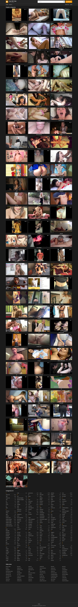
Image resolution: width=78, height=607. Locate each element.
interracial (33, 525)
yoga (67, 545)
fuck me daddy (61, 120)
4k (11, 506)
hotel (39, 403)
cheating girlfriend (39, 374)
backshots (11, 532)
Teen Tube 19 (42, 579)
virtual (16, 388)
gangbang (22, 555)
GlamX (41, 569)
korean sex (33, 553)
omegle (45, 550)
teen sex (16, 205)
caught (11, 560)
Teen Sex (30, 566)
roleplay (39, 318)
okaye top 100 (8, 574)
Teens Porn (8, 579)
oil (45, 543)
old (45, 545)
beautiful (39, 191)
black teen (17, 233)
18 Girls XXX (42, 566)
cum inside (39, 176)
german (22, 560)
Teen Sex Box (30, 568)
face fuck (22, 532)
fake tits (22, 538)
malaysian (45, 509)
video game (67, 512)
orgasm (45, 556)
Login (71, 4)
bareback (16, 445)
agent (11, 514)
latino (45, 496)
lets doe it (45, 501)
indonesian (33, 522)
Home (7, 4)
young (61, 21)
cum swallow (39, 247)
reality (56, 522)
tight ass (61, 417)
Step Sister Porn (31, 569)
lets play (39, 219)
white (39, 473)
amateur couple (11, 522)
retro (56, 529)
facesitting (22, 535)
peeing (56, 504)
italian (33, 529)
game (39, 290)
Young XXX (8, 569)
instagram (33, 524)
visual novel (67, 520)
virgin (67, 517)
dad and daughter (38, 78)
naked (45, 525)
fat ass (22, 543)
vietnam (39, 148)
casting (11, 558)
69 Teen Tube (8, 566)
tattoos (56, 555)
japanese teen (39, 106)
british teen (61, 275)
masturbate (45, 514)
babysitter (11, 530)
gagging (16, 487)
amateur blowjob (11, 519)
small (61, 49)
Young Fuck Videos (54, 574)
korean (33, 552)
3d (61, 388)
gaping (22, 558)
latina (45, 493)
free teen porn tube (9, 571)
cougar (39, 459)
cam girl (38, 360)
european (22, 529)
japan (61, 134)
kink (33, 547)
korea (33, 550)
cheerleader (16, 473)
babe (11, 529)
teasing (56, 560)
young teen (39, 21)
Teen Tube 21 (64, 571)
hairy (33, 499)
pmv (61, 374)
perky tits (61, 290)
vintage (67, 515)
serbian (56, 542)
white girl (39, 261)
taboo (56, 550)
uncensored (16, 148)
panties (56, 494)
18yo (16, 92)
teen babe (67, 496)
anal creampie (61, 162)
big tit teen (61, 304)
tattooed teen (56, 553)
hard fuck (33, 506)
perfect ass (56, 507)
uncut (67, 502)
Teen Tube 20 (64, 579)
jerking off (33, 540)
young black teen (61, 205)
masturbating (45, 515)
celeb (22, 493)
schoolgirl (56, 535)
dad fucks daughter (61, 92)
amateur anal (16, 120)
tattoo (56, 552)
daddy (22, 501)
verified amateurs (67, 507)
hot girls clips (42, 576)
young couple (67, 550)
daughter (39, 63)
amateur (11, 515)
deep (22, 507)
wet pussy (67, 534)
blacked (38, 388)
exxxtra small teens (61, 78)
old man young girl (61, 106)
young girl (17, 21)
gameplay (22, 553)
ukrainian (16, 134)
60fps (11, 507)
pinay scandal (61, 332)
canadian (11, 552)
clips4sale (39, 417)
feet (22, 547)
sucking (38, 275)
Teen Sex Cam (42, 577)
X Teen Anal (64, 577)
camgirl (11, 550)
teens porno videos (31, 572)
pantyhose (56, 496)
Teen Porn (7, 580)
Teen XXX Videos (65, 574)
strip (17, 162)
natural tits (45, 530)
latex (33, 558)
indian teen (33, 520)
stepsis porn (19, 568)
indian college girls (61, 360)
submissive (17, 346)
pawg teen (56, 501)
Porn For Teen (53, 569)
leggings (45, 497)
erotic (22, 525)
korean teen (16, 431)
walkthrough (67, 525)
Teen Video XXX (8, 576)
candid (11, 553)
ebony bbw (22, 519)
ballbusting (11, 534)
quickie (56, 511)
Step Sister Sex (64, 572)
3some (11, 504)
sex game (56, 547)
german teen (33, 493)
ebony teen (22, 520)
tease (56, 558)
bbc (11, 540)
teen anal (67, 494)
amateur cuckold (11, 524)
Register (67, 4)
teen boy (39, 92)
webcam (67, 530)
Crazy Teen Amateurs (21, 576)
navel (45, 532)
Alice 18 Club (53, 579)
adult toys (11, 511)
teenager (39, 49)
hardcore (33, 509)
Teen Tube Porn (42, 571)
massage (45, 511)
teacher (56, 556)
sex (56, 543)
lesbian (45, 499)
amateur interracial (16, 304)
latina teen (45, 494)
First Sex (18, 571)
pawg (56, 499)
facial (22, 537)
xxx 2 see (18, 574)
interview (61, 403)
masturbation (45, 517)
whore (67, 540)
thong (61, 318)
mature (45, 520)
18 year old (11, 494)
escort (22, 527)
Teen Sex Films (31, 577)
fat (16, 374)
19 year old (11, 497)
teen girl (16, 78)
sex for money (56, 545)
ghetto (33, 496)
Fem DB (7, 568)
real (16, 49)
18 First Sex (53, 571)
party (56, 497)
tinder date (16, 403)
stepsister (61, 191)
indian (33, 517)
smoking (61, 445)
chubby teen (39, 346)
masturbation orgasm (45, 519)
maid (45, 507)
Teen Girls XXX (8, 572)
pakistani (56, 493)
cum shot (16, 318)
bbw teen (11, 543)
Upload (68, 1)
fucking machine (61, 459)
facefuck (22, 534)
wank (67, 527)
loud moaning (61, 346)
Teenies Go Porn (42, 572)
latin (33, 560)
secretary (56, 538)
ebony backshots (22, 517)
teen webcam (61, 63)
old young (45, 548)
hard (61, 148)
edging (22, 522)
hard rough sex (33, 507)
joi (33, 543)
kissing (33, 548)
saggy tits (56, 532)
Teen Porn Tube (20, 569)
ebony (22, 515)
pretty (16, 275)
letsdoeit (45, 504)
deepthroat (22, 511)
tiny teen (61, 35)
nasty (45, 527)
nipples (45, 535)
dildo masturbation (16, 459)
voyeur (67, 522)
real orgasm (61, 176)
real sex (38, 233)
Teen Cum (52, 580)
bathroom (11, 538)
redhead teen (56, 527)
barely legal (16, 63)
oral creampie (16, 417)
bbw (11, 542)
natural (45, 529)
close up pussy (39, 134)
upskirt (67, 504)
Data (29, 571)
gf (33, 494)
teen (17, 191)
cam (11, 547)
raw (39, 162)
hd (33, 511)
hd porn (33, 512)
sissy (61, 473)
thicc (17, 290)
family (16, 176)
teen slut (61, 431)
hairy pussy (33, 501)
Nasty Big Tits (19, 572)
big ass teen (39, 431)
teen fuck (41, 574)
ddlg (22, 506)
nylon (45, 540)
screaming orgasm (56, 537)
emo (22, 524)
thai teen (16, 219)
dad (22, 496)
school (56, 534)
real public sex (56, 519)
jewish (33, 542)
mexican (45, 522)
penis (56, 506)
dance (22, 502)
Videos (11, 4)
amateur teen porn (43, 580)
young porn (19, 577)
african (11, 512)
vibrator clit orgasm (67, 511)
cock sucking (16, 332)
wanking (67, 529)
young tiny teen (17, 35)
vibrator (67, 509)
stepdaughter (16, 106)
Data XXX (52, 566)
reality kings (56, 524)
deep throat (22, 509)
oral (45, 552)
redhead (56, 525)
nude (45, 537)
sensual (61, 233)
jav (33, 537)
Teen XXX (30, 574)
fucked (61, 247)
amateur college (11, 520)
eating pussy (22, 514)
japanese (33, 534)
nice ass (45, 534)
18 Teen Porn (19, 580)
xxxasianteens (64, 569)
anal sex (39, 120)
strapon (39, 445)
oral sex (45, 555)
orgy (45, 558)
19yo (11, 499)
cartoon (16, 247)
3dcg (11, 502)
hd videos (33, 514)
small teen (39, 35)
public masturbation (39, 304)
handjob (33, 502)
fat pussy (61, 219)
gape (22, 556)
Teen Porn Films (53, 577)
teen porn (7, 577)
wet (67, 532)
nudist (45, 538)
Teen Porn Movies (43, 568)
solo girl (39, 205)
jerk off (16, 360)
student (61, 261)
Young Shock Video (54, 576)
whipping (67, 535)
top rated (16, 261)
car (11, 555)
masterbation (45, 512)
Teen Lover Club (54, 572)
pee (56, 502)
